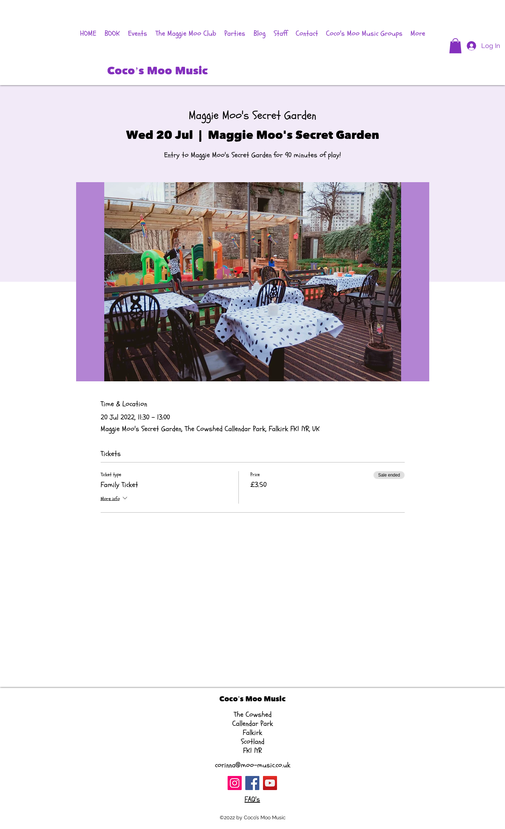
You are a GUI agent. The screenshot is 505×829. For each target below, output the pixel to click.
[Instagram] (235, 783)
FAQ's (252, 799)
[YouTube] (270, 783)
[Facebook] (252, 783)
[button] (455, 45)
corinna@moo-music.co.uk (252, 765)
